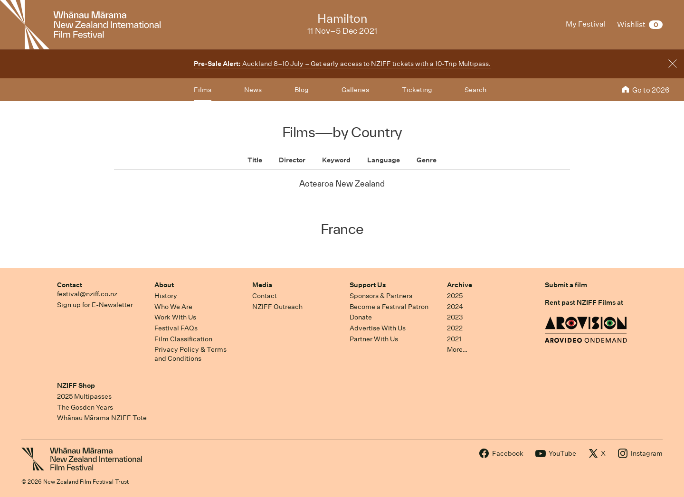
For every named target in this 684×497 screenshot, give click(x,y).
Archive (459, 285)
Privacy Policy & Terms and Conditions (190, 354)
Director (292, 160)
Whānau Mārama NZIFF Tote (102, 417)
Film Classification (183, 339)
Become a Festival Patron (389, 306)
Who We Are (173, 306)
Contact (69, 285)
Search (475, 89)
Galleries (355, 89)
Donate (361, 317)
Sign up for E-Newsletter (95, 304)
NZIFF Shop (76, 385)
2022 (455, 328)
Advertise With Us (378, 328)
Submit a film (566, 285)
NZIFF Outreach (277, 306)
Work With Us (175, 317)
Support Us (368, 285)
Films (202, 89)
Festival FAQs (176, 328)
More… (457, 349)
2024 (455, 306)
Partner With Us (374, 339)
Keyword (336, 160)
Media (262, 285)
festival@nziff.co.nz (87, 294)
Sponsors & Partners (381, 295)
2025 (455, 295)
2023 (455, 317)
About (164, 285)
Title (254, 160)
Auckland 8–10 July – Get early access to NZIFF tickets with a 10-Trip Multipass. (342, 63)
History (165, 295)
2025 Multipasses (84, 396)
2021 (454, 339)
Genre (427, 160)
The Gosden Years (85, 407)
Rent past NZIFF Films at (584, 302)
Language (383, 160)
